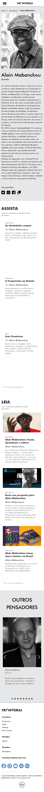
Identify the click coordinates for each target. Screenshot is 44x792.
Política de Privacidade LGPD (21, 778)
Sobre (4, 724)
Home (3, 11)
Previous (5, 657)
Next (39, 657)
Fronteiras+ (6, 721)
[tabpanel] (22, 651)
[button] (4, 3)
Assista (4, 741)
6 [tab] (26, 699)
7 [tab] (29, 699)
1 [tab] (12, 699)
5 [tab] (23, 699)
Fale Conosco (7, 730)
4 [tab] (20, 699)
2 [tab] (15, 699)
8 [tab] (32, 699)
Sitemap (5, 727)
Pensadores (13, 11)
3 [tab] (18, 699)
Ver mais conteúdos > (14, 387)
